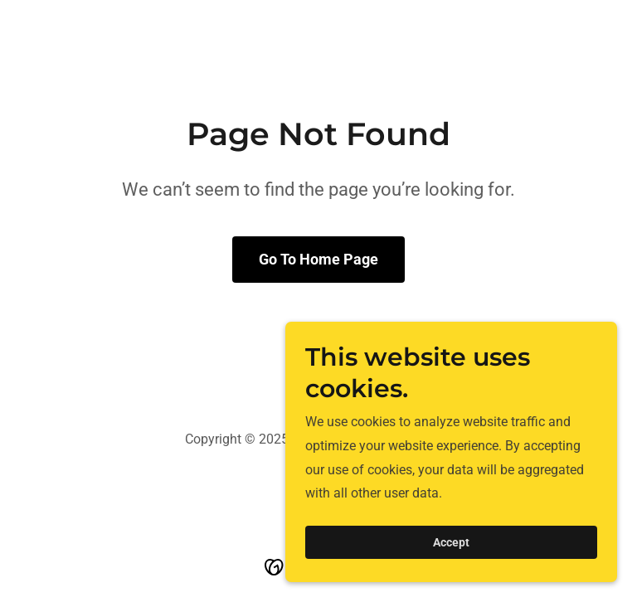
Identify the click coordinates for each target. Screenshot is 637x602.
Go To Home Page (318, 259)
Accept (451, 542)
